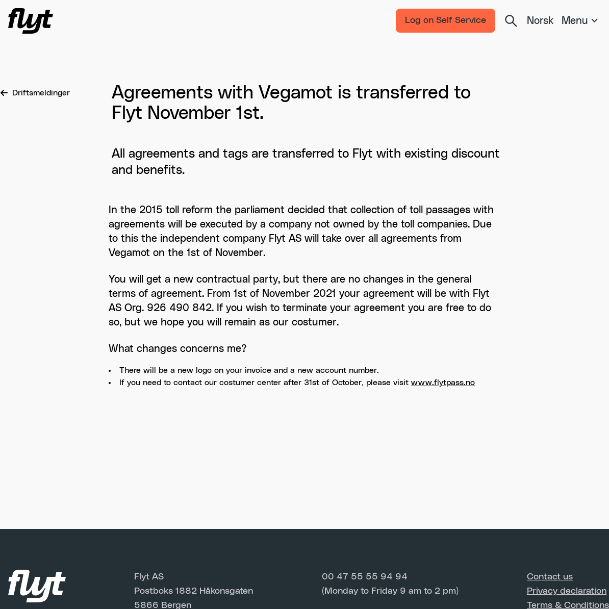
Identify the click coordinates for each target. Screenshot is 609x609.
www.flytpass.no (443, 382)
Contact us (550, 576)
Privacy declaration (566, 591)
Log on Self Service (445, 20)
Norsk (540, 21)
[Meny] (581, 21)
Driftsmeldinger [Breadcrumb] (35, 93)
